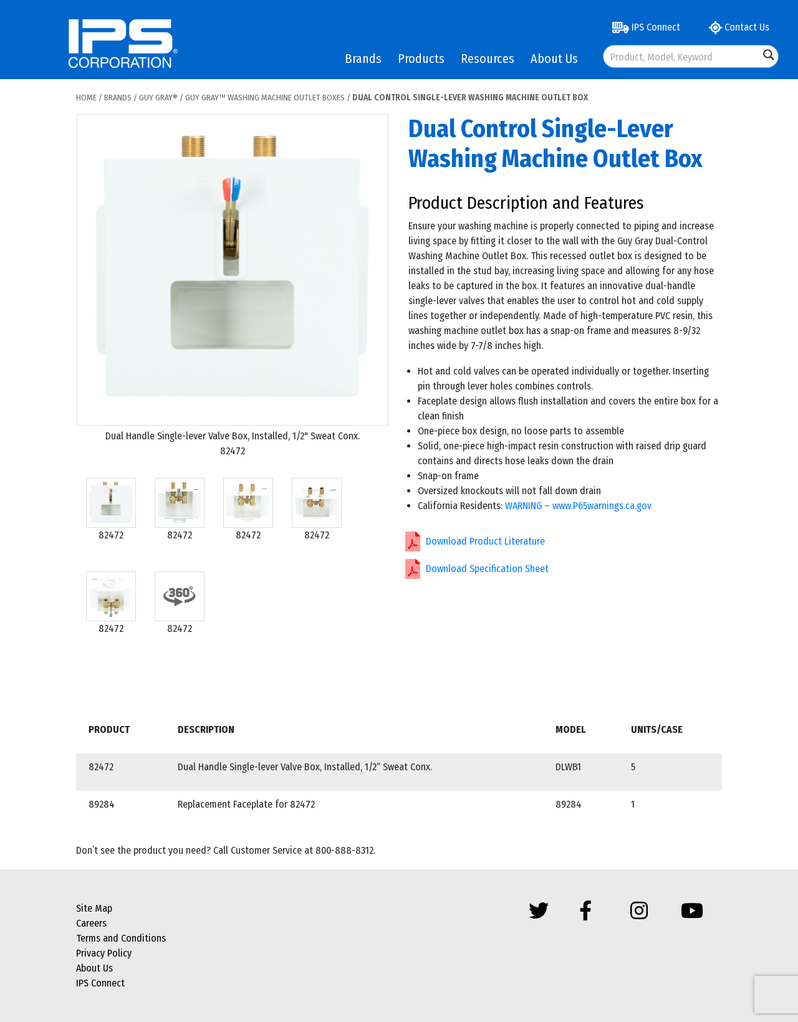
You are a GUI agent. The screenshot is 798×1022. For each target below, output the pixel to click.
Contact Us (739, 27)
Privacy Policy (104, 953)
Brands (363, 58)
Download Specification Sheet (487, 569)
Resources (487, 58)
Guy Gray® (158, 97)
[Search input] (682, 56)
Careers (91, 923)
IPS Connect (646, 27)
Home (86, 97)
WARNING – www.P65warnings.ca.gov (578, 506)
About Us (554, 58)
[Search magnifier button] (768, 54)
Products (421, 58)
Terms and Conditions (121, 938)
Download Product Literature (485, 541)
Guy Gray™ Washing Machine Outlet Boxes (265, 97)
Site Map (94, 908)
